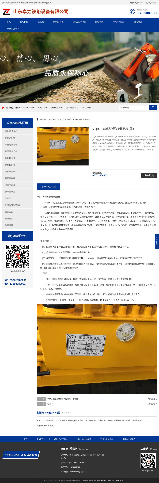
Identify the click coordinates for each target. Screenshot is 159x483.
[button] (78, 100)
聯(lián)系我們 (150, 3)
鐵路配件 (9, 218)
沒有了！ (51, 404)
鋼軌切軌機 (137, 420)
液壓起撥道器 (84, 119)
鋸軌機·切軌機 (28, 108)
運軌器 (8, 198)
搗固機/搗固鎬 (72, 108)
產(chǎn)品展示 (60, 119)
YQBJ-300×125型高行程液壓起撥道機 (62, 399)
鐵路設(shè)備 (79, 22)
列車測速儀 (10, 185)
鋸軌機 (41, 22)
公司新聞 (99, 22)
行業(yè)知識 (118, 22)
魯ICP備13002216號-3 (106, 480)
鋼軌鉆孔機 (58, 22)
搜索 (153, 107)
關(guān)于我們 (136, 3)
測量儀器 (9, 225)
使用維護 (138, 22)
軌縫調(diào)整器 (12, 205)
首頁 (9, 22)
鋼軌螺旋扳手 (11, 171)
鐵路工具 (9, 212)
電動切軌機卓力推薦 (45, 426)
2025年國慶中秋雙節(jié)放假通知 (69, 420)
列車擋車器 (10, 192)
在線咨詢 (149, 175)
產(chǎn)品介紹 (48, 187)
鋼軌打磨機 (86, 108)
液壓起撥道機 (56, 108)
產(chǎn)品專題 (84, 439)
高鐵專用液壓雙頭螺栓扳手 (119, 420)
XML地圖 (119, 480)
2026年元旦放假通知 (45, 420)
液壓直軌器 (10, 178)
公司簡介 (24, 22)
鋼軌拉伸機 (10, 165)
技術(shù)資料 (106, 439)
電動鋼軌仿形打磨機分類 (96, 420)
